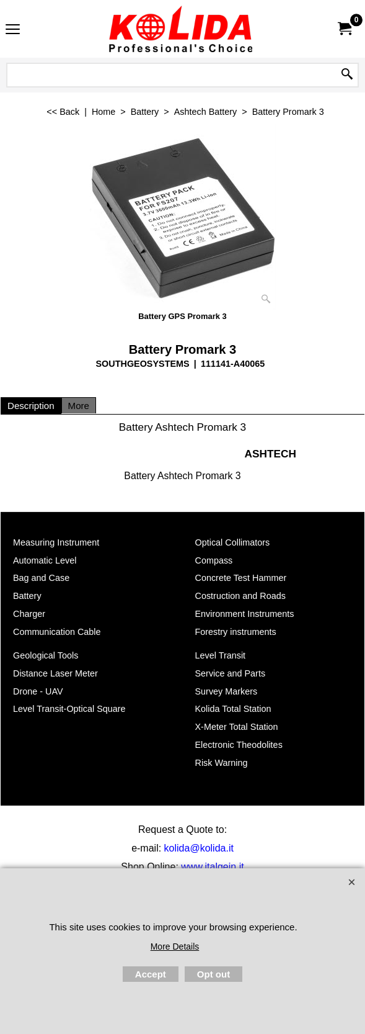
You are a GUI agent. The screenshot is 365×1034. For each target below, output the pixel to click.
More (78, 405)
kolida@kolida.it (199, 848)
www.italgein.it (212, 866)
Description (31, 405)
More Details (175, 946)
